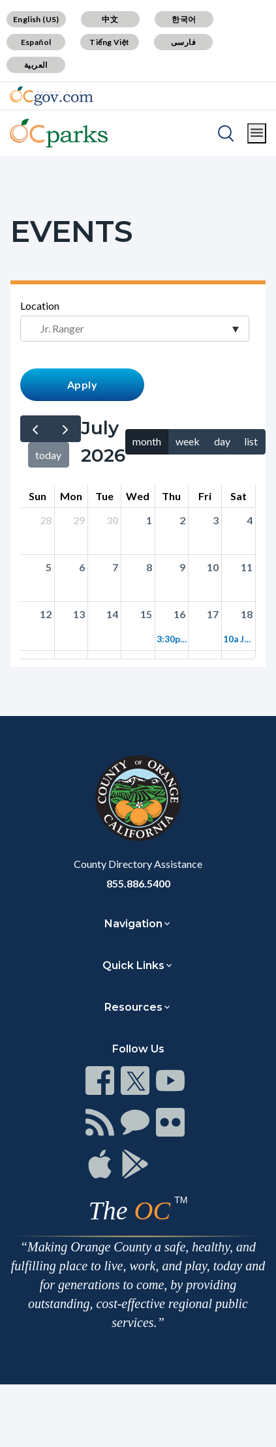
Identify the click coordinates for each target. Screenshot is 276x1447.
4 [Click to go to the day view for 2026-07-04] (250, 520)
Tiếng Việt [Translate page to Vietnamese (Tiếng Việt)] (109, 42)
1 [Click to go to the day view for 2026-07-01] (149, 520)
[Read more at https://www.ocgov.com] (138, 798)
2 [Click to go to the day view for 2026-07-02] (182, 520)
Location (39, 305)
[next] (65, 428)
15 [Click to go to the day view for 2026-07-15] (146, 614)
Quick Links (133, 965)
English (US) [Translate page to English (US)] (36, 19)
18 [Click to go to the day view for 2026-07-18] (247, 614)
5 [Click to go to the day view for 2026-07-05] (49, 567)
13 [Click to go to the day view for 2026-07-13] (79, 614)
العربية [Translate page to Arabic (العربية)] (36, 65)
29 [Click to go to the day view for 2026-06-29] (79, 520)
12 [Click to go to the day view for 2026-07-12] (46, 614)
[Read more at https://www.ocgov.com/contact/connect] (99, 1080)
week (188, 441)
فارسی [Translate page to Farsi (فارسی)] (183, 42)
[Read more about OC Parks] (59, 133)
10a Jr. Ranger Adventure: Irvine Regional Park (238, 639)
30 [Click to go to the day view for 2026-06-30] (112, 520)
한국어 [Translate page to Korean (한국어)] (184, 19)
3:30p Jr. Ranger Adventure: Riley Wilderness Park (172, 639)
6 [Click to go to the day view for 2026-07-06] (82, 567)
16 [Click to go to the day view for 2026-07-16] (179, 614)
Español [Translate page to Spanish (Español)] (36, 42)
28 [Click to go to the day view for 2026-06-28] (46, 520)
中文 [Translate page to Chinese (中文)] (110, 19)
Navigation (133, 923)
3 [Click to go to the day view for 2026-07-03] (216, 520)
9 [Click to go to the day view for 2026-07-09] (182, 567)
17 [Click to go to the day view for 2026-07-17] (213, 614)
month (146, 441)
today (48, 455)
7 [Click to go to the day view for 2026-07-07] (115, 567)
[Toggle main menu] (256, 133)
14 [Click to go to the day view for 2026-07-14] (112, 614)
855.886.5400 (138, 883)
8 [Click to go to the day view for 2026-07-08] (149, 567)
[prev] (35, 428)
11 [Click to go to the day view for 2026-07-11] (247, 567)
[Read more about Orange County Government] (51, 96)
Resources (133, 1007)
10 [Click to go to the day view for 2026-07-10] (213, 567)
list (251, 441)
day (222, 441)
